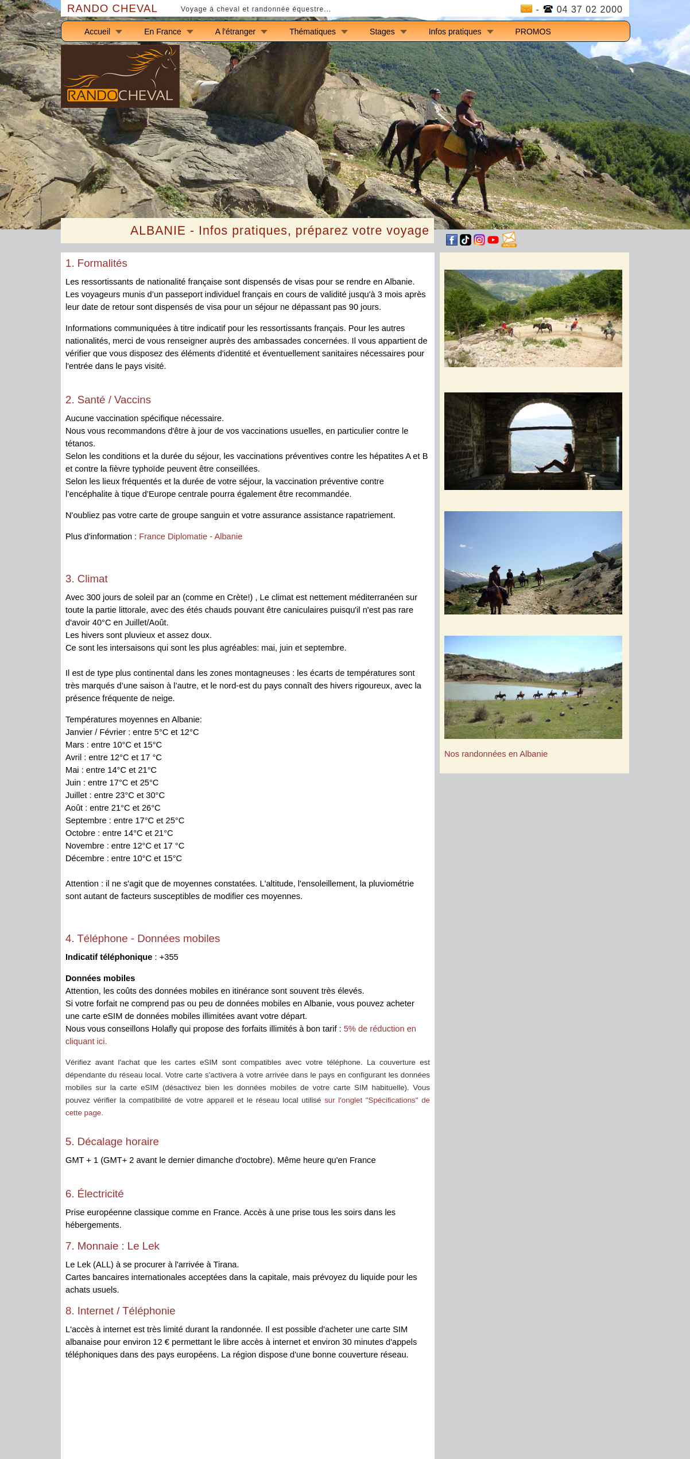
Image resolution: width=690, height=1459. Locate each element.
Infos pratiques (455, 31)
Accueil (97, 31)
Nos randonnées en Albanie (496, 753)
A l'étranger (235, 31)
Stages (382, 31)
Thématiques (312, 31)
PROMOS (533, 31)
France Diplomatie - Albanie (190, 536)
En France (162, 31)
